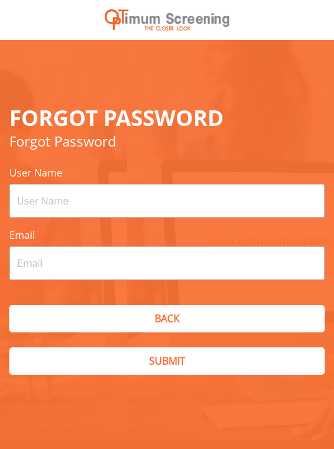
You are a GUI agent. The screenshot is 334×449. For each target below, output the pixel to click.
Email (22, 235)
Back (167, 319)
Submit (167, 361)
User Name (35, 173)
